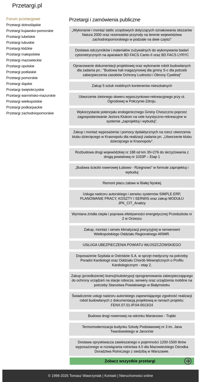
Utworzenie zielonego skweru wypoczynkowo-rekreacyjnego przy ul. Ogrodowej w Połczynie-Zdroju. (132, 99)
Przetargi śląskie (19, 84)
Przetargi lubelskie (20, 37)
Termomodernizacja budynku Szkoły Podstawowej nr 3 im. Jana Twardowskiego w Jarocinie (132, 329)
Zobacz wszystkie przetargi (130, 361)
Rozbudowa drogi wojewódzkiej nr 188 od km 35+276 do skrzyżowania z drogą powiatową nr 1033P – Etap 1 (132, 154)
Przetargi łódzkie (19, 48)
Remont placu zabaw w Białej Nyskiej (132, 183)
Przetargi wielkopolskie (24, 101)
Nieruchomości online (136, 376)
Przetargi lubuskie (20, 43)
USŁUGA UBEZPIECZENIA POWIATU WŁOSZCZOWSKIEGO (132, 245)
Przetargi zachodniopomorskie (30, 113)
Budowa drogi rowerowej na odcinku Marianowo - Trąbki (132, 316)
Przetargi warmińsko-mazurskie (31, 96)
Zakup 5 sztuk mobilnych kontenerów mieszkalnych (132, 86)
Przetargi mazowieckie (24, 60)
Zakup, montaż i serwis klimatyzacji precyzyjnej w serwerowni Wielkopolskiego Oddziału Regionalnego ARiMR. (132, 232)
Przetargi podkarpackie (24, 107)
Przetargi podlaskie (21, 72)
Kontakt (110, 376)
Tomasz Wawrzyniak (85, 376)
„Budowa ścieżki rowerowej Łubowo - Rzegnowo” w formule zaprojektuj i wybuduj (131, 170)
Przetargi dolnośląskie (23, 25)
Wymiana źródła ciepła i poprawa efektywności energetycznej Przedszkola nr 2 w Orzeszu (132, 216)
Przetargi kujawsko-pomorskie (29, 31)
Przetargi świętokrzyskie (25, 90)
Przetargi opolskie (20, 66)
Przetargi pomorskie (22, 78)
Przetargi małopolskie (23, 54)
